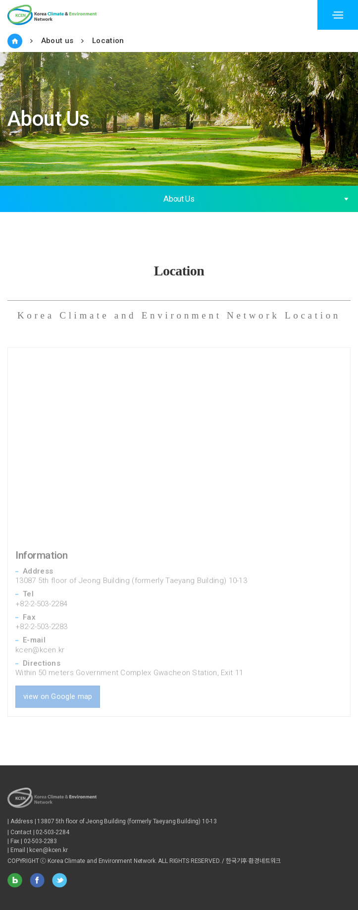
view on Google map (57, 682)
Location (108, 40)
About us (57, 40)
